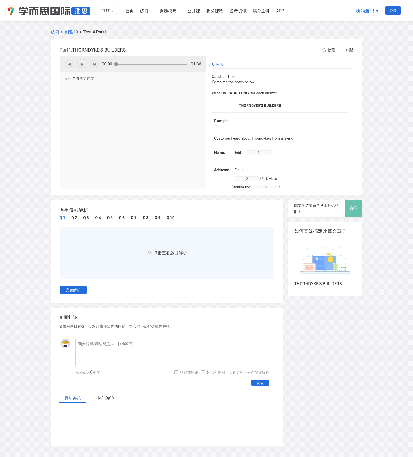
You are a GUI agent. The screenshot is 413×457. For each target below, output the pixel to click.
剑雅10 (71, 31)
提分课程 (214, 10)
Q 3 (86, 218)
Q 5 (110, 218)
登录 (393, 10)
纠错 (349, 50)
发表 (260, 383)
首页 (129, 10)
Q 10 (170, 218)
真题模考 (168, 10)
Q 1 (62, 218)
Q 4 (98, 218)
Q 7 (133, 218)
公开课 (194, 10)
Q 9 (157, 218)
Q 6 (122, 218)
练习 (144, 10)
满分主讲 (261, 10)
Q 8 (145, 218)
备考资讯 (238, 10)
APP (280, 10)
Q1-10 (218, 64)
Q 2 (74, 218)
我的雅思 (365, 11)
